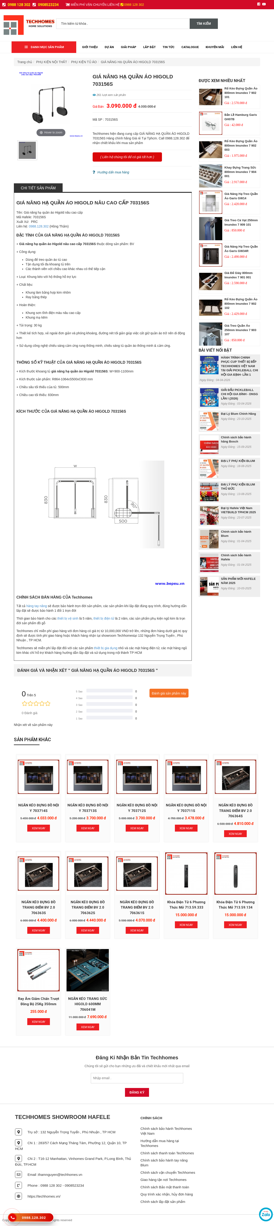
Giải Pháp (128, 47)
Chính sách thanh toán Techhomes (167, 1153)
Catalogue (190, 47)
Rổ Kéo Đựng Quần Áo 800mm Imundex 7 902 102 (241, 304)
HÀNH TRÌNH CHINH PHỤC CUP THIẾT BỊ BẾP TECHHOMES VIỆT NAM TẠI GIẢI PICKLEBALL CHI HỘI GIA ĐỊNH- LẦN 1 (239, 366)
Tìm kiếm (204, 23)
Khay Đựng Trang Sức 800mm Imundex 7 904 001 (240, 172)
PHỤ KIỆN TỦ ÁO (84, 62)
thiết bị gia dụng (105, 648)
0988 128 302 (16, 5)
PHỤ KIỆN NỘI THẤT (51, 62)
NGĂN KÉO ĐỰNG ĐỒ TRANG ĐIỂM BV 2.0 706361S (137, 907)
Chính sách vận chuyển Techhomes (167, 1172)
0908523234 (46, 5)
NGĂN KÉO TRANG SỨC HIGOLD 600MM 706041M (87, 1004)
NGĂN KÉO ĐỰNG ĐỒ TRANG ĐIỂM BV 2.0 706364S (236, 810)
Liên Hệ (236, 47)
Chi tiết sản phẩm (38, 188)
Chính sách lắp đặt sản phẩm (162, 1202)
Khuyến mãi (215, 47)
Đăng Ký (137, 1092)
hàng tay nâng (36, 606)
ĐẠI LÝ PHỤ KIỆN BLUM (238, 461)
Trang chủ (24, 62)
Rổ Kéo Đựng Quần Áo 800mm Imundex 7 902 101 (241, 93)
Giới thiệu (90, 47)
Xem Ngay (38, 828)
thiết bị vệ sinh (67, 618)
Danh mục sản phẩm (44, 47)
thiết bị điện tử (104, 618)
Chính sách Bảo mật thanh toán (164, 1187)
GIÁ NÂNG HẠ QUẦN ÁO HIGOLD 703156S (133, 62)
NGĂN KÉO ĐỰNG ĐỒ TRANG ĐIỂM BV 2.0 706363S (38, 907)
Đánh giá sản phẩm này (169, 693)
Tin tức (168, 47)
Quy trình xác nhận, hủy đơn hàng (166, 1194)
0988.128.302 (39, 226)
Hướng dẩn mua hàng (111, 172)
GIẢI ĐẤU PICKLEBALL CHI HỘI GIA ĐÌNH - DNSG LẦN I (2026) (239, 394)
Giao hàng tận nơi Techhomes (163, 1180)
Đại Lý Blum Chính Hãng (238, 413)
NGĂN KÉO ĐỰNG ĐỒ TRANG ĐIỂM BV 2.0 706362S (88, 907)
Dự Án (109, 47)
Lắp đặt (149, 47)
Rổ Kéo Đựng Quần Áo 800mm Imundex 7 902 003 (241, 145)
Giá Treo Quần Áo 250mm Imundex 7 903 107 (240, 330)
